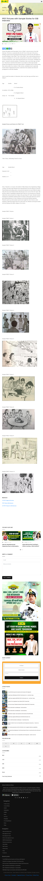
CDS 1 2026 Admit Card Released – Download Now (17, 710)
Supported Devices (21, 875)
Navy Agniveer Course (7, 833)
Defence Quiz (5, 848)
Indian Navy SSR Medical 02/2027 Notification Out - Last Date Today (20, 695)
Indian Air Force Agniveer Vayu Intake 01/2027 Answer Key (18, 701)
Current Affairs (7, 805)
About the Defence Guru (7, 831)
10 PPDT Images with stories (8, 500)
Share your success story (7, 842)
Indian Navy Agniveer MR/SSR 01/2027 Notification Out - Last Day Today (21, 698)
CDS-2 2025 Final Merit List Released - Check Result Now (18, 719)
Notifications (6, 810)
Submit (21, 677)
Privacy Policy (29, 875)
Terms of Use (8, 875)
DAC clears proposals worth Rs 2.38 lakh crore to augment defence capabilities (22, 727)
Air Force (5, 816)
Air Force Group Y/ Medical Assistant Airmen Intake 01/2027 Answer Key (21, 704)
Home (3, 10)
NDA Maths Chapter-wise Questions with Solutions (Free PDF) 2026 (20, 713)
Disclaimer (14, 875)
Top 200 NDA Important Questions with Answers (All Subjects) (19, 692)
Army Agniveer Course (7, 835)
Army (5, 814)
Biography (6, 818)
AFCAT (5, 808)
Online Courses (7, 803)
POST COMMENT (7, 577)
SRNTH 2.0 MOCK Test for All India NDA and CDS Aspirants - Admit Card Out (22, 734)
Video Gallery (5, 844)
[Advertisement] (21, 517)
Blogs (5, 825)
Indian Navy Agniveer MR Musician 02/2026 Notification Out (19, 716)
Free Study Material (7, 820)
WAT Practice (5, 846)
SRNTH (5, 812)
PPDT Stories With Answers (7, 503)
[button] (20, 549)
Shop (4, 850)
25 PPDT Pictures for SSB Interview (9, 505)
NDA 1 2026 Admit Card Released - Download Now (17, 707)
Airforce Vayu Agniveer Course (8, 837)
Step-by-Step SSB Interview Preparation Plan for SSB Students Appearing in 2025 (10, 546)
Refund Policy (36, 875)
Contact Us (5, 852)
